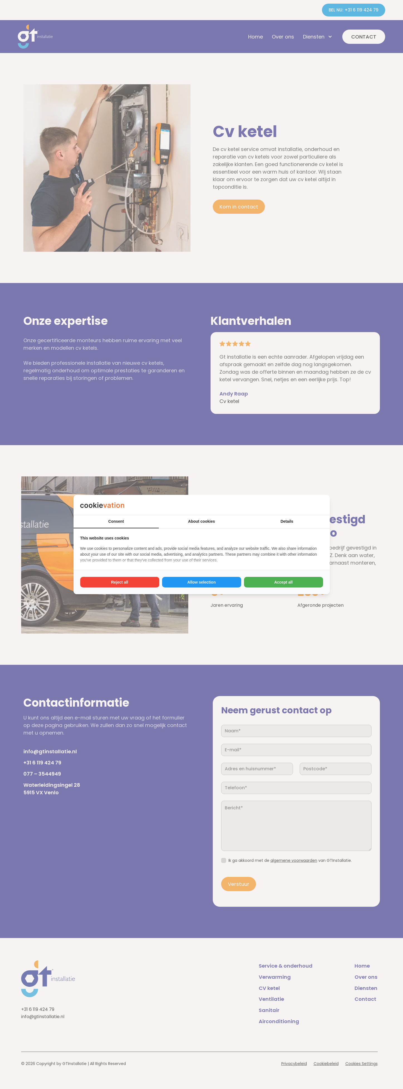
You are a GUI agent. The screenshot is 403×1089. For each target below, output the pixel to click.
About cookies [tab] (201, 521)
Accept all (283, 582)
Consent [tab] (116, 521)
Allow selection (201, 582)
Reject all (119, 582)
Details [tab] (286, 521)
